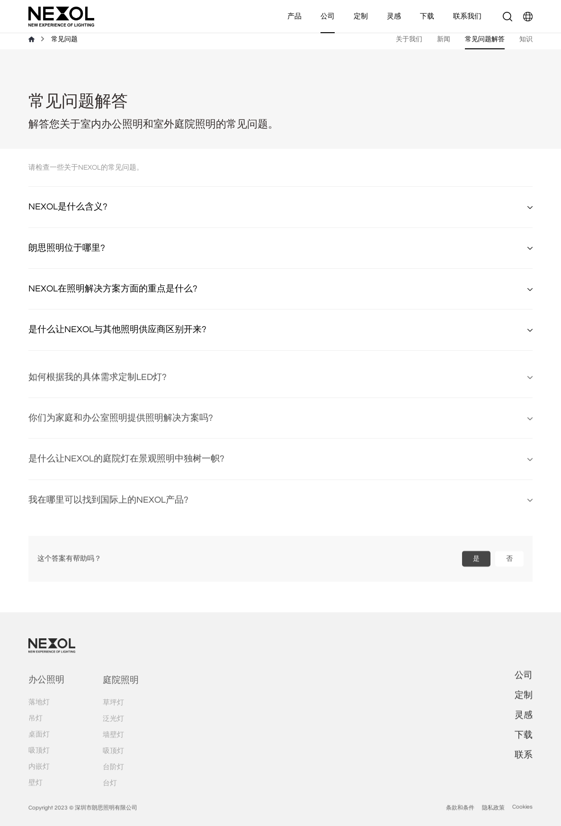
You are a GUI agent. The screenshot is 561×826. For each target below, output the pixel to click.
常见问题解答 (485, 39)
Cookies (522, 817)
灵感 (394, 16)
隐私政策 (493, 818)
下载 (427, 16)
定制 (361, 16)
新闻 (443, 39)
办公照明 (46, 690)
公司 (328, 16)
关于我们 (409, 39)
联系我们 (467, 16)
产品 (294, 16)
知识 (526, 39)
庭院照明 (121, 690)
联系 (524, 761)
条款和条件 (460, 818)
